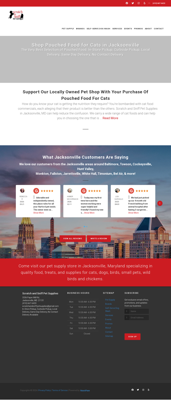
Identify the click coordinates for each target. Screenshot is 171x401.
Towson (125, 164)
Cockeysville (142, 164)
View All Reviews (72, 238)
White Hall (89, 173)
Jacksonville (75, 164)
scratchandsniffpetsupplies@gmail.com (40, 307)
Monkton (42, 173)
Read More (110, 118)
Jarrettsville (71, 173)
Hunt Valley (85, 169)
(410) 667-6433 (29, 304)
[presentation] (140, 327)
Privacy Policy (44, 392)
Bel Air (118, 173)
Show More (38, 213)
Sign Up (132, 338)
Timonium (105, 173)
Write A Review (99, 238)
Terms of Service (60, 392)
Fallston (56, 173)
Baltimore (112, 164)
